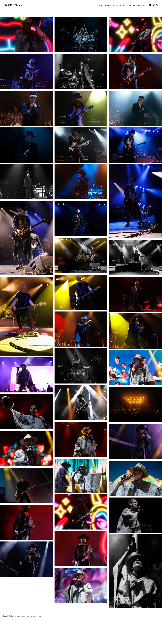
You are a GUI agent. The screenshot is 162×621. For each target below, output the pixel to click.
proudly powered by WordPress (28, 616)
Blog (100, 5)
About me (140, 5)
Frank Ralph (12, 5)
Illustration (130, 5)
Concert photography (114, 5)
